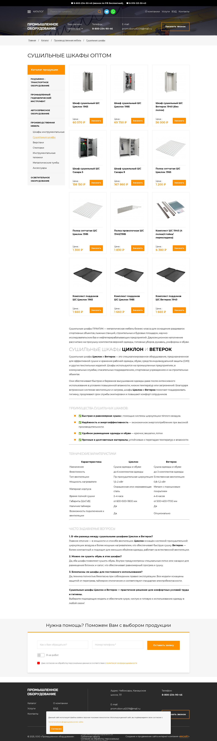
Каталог (38, 11)
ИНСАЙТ (184, 736)
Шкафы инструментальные (48, 132)
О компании (152, 11)
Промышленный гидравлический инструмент (41, 98)
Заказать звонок (176, 714)
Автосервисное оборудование (40, 112)
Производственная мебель (67, 40)
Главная (32, 40)
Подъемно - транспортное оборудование (40, 82)
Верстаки (38, 142)
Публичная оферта (90, 736)
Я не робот (48, 655)
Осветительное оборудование (40, 179)
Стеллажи (38, 147)
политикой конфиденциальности (121, 663)
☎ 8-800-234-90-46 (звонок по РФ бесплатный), (97, 3)
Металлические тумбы (46, 162)
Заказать (96, 120)
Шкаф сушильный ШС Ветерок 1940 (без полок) (169, 106)
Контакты (184, 11)
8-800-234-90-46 (102, 28)
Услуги (166, 11)
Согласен (56, 729)
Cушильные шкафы (95, 40)
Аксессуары (40, 168)
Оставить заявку (163, 645)
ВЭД (174, 11)
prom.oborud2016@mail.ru (137, 28)
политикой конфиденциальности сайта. (65, 722)
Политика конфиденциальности (97, 734)
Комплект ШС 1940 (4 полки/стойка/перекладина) (169, 234)
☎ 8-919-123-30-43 (136, 3)
